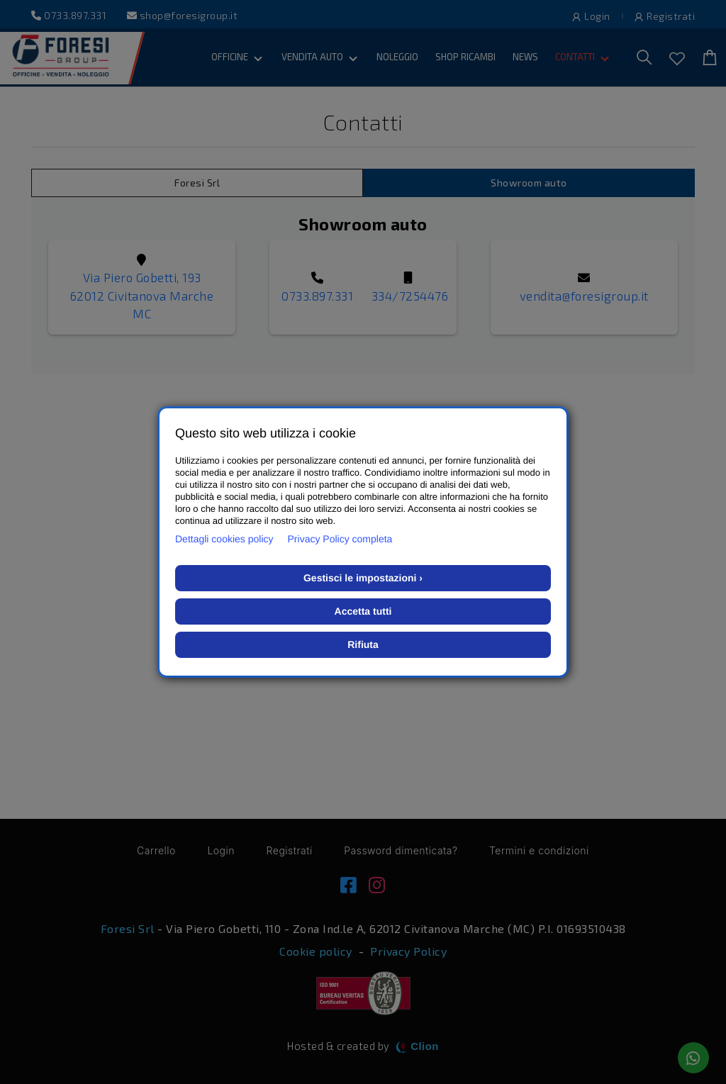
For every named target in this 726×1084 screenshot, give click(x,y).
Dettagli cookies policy (224, 538)
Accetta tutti (363, 611)
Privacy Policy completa (340, 538)
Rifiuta (363, 644)
